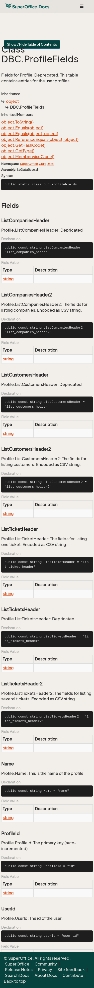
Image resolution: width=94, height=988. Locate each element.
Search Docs (17, 975)
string (8, 278)
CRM (42, 164)
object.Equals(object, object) (29, 133)
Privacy (45, 969)
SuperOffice (29, 164)
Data (50, 164)
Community (46, 964)
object (12, 101)
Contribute (72, 975)
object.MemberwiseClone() (27, 156)
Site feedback (71, 969)
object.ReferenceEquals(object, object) (39, 139)
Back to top (15, 981)
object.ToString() (17, 122)
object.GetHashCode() (23, 145)
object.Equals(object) (22, 127)
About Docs (46, 975)
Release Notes (19, 969)
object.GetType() (17, 150)
